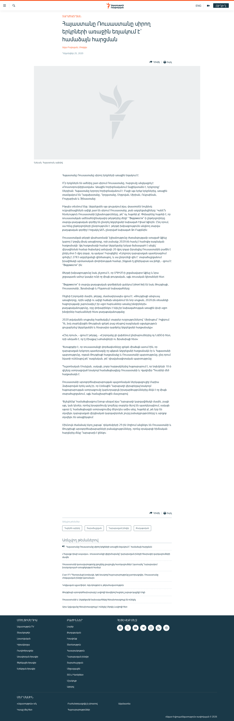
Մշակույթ (72, 680)
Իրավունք (72, 638)
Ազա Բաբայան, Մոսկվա (74, 47)
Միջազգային (73, 668)
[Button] (154, 62)
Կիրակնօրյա (23, 644)
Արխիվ (70, 686)
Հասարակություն (75, 650)
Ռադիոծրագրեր (25, 650)
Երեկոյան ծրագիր (26, 668)
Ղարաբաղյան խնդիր (78, 656)
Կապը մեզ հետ (24, 709)
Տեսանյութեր (23, 632)
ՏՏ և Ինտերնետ (75, 674)
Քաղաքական (74, 632)
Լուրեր (70, 626)
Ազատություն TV (25, 626)
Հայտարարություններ (79, 709)
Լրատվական (23, 638)
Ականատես (124, 703)
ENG (198, 5)
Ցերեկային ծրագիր (26, 662)
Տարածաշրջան (71, 16)
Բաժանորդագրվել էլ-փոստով (83, 703)
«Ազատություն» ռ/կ (27, 703)
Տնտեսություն (74, 644)
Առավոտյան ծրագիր (27, 656)
